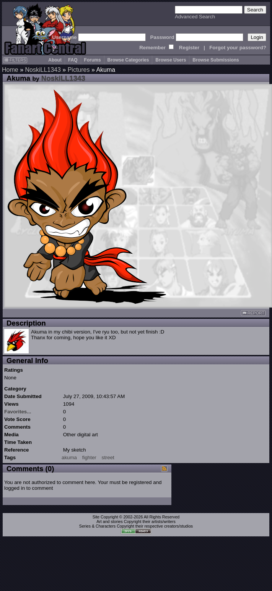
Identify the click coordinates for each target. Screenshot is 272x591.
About (55, 60)
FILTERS (15, 60)
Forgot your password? (237, 47)
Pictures (79, 69)
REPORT (253, 313)
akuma (69, 457)
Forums (92, 60)
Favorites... (17, 412)
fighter (89, 457)
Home (10, 69)
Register (189, 47)
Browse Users (170, 60)
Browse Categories (128, 60)
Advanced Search (195, 16)
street (107, 457)
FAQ (73, 60)
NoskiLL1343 (42, 69)
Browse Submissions (215, 60)
